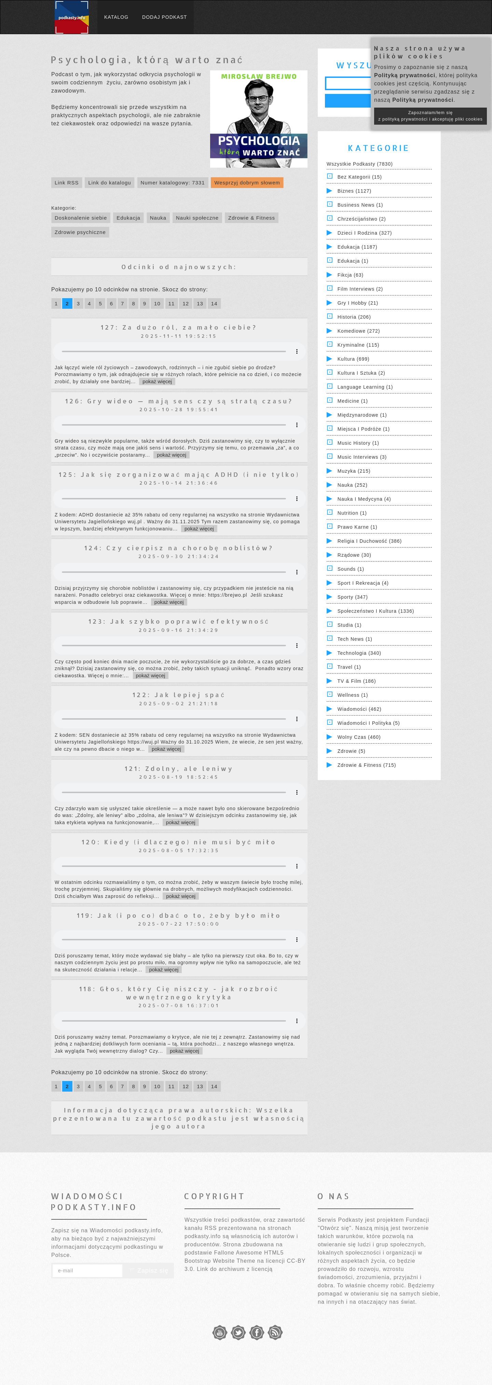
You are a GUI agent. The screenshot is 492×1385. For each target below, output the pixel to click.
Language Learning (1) (365, 387)
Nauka (158, 218)
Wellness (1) (353, 695)
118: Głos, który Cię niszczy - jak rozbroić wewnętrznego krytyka (179, 992)
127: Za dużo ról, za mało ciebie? (179, 327)
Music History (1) (358, 443)
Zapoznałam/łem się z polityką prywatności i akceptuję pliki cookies (430, 116)
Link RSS (67, 182)
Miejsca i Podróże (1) (364, 429)
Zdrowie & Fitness (251, 218)
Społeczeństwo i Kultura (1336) (376, 611)
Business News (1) (360, 205)
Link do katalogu (109, 182)
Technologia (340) (359, 653)
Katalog (116, 17)
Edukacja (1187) (358, 247)
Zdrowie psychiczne (80, 232)
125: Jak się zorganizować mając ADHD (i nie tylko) (179, 474)
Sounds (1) (351, 569)
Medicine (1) (353, 401)
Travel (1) (349, 667)
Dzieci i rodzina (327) (365, 233)
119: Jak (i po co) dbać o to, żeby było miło (179, 915)
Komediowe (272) (359, 331)
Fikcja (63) (351, 275)
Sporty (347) (353, 597)
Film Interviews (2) (360, 289)
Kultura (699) (354, 359)
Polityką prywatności (404, 75)
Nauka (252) (353, 485)
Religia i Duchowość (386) (370, 541)
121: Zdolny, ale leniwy (179, 768)
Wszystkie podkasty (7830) (360, 164)
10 (157, 303)
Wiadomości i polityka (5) (369, 723)
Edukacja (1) (353, 261)
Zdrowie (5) (352, 751)
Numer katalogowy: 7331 (173, 182)
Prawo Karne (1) (358, 527)
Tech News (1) (355, 639)
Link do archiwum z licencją (235, 1269)
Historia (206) (354, 317)
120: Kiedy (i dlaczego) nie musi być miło (179, 842)
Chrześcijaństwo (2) (362, 219)
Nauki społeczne (197, 218)
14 (214, 303)
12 (185, 303)
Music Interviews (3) (362, 457)
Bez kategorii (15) (360, 177)
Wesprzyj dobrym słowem (247, 182)
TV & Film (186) (357, 681)
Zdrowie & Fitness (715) (367, 765)
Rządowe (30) (354, 555)
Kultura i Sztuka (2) (361, 373)
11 (171, 303)
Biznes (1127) (354, 191)
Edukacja (128, 218)
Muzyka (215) (354, 471)
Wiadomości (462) (360, 709)
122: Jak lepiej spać (179, 694)
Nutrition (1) (352, 513)
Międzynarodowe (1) (362, 415)
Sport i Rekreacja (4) (363, 583)
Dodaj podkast (164, 17)
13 (200, 303)
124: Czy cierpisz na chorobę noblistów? (179, 548)
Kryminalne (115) (359, 345)
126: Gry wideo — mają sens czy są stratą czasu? (179, 401)
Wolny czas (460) (359, 737)
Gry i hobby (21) (358, 303)
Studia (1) (350, 625)
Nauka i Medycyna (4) (364, 499)
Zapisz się (148, 1270)
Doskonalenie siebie (81, 218)
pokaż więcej (157, 381)
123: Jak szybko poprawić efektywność (179, 621)
